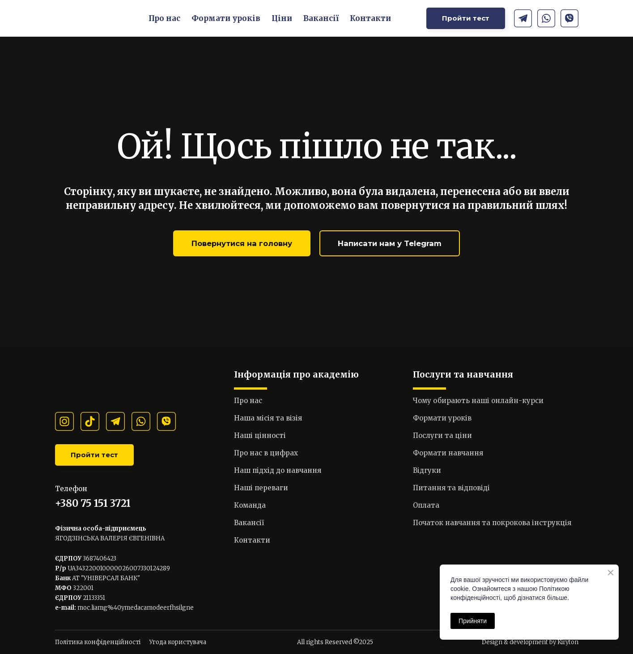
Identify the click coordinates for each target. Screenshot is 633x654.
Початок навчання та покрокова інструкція (492, 522)
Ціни (282, 18)
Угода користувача (177, 642)
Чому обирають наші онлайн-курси (478, 400)
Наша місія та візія (268, 418)
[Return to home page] (66, 18)
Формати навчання (448, 453)
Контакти (370, 18)
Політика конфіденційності (97, 642)
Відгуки (427, 470)
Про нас (164, 18)
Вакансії (321, 18)
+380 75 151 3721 (93, 503)
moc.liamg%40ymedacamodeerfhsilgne (135, 608)
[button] (465, 19)
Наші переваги (261, 488)
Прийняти (473, 620)
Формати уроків (225, 18)
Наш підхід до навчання (277, 470)
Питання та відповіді (451, 488)
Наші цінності (260, 435)
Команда (250, 505)
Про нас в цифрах (266, 453)
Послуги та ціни (442, 435)
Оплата (426, 505)
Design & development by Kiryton (530, 642)
